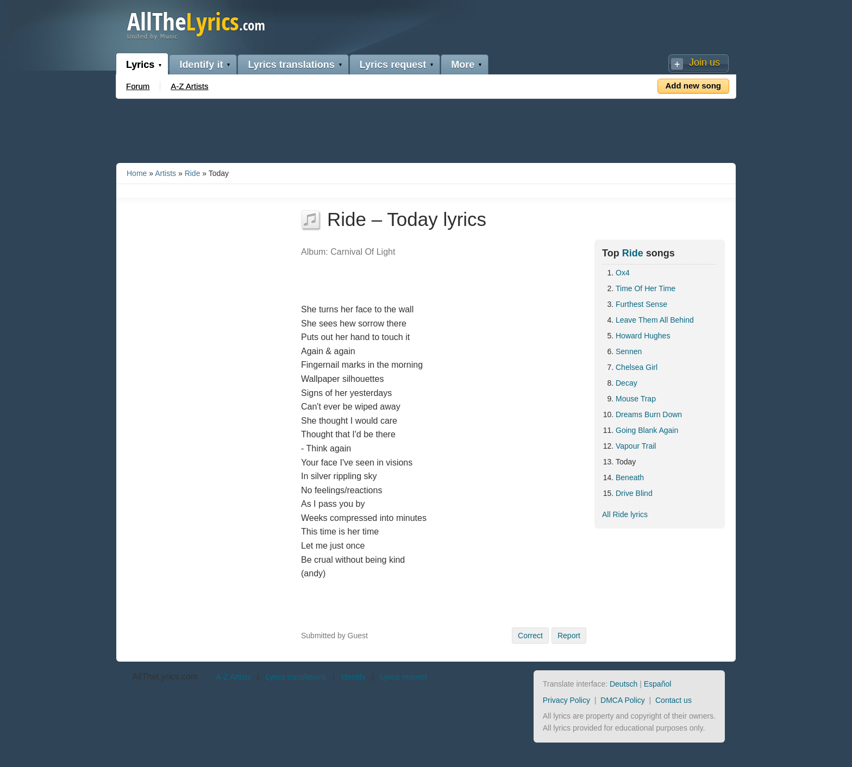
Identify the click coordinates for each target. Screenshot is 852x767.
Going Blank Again (647, 430)
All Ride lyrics (625, 514)
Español (658, 684)
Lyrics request (393, 64)
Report (568, 635)
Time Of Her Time (645, 288)
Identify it (201, 64)
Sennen (629, 351)
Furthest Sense (641, 304)
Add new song (694, 85)
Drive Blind (634, 493)
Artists (165, 173)
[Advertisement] (426, 128)
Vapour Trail (636, 446)
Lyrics (140, 64)
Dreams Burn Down (649, 414)
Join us (704, 62)
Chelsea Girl (636, 367)
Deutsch (623, 684)
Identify (353, 676)
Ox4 (623, 272)
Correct (530, 635)
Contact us (673, 700)
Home (137, 173)
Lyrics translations (291, 64)
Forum (137, 86)
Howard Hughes (643, 335)
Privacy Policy (566, 700)
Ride (193, 173)
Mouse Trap (636, 398)
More (462, 64)
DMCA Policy (622, 700)
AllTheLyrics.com (165, 676)
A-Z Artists (189, 86)
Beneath (630, 477)
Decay (626, 383)
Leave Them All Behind (655, 320)
